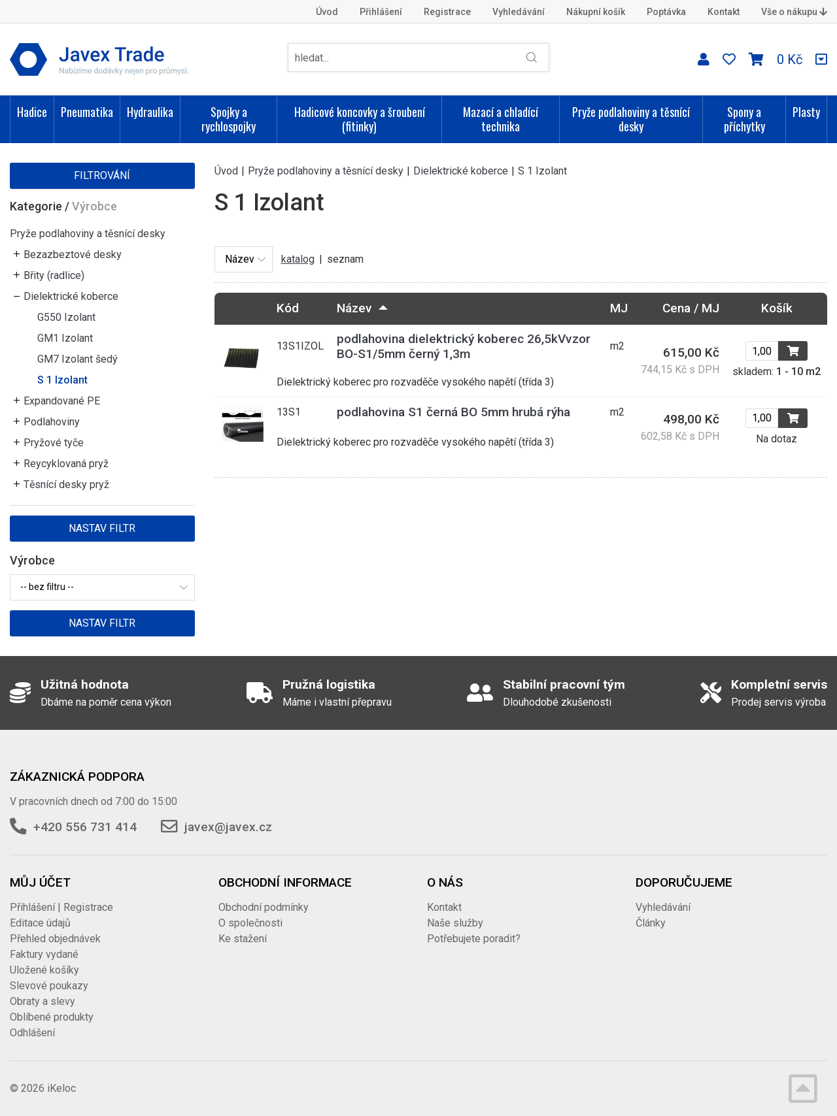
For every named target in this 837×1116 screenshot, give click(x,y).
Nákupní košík (595, 12)
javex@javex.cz (228, 826)
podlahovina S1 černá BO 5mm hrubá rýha (453, 411)
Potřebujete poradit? (474, 938)
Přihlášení (381, 12)
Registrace (447, 12)
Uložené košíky (44, 970)
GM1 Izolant (65, 338)
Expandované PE (62, 401)
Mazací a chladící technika (500, 119)
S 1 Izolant (62, 380)
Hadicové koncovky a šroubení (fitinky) (359, 119)
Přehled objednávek (55, 938)
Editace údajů (40, 923)
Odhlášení (32, 1032)
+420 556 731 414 (85, 826)
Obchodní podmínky (263, 907)
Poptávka (666, 12)
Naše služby (455, 923)
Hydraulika (150, 111)
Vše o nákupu (794, 12)
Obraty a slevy (42, 1001)
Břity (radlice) (54, 275)
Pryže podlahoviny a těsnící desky (631, 119)
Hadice (32, 111)
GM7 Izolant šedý (77, 359)
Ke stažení (242, 938)
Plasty (806, 111)
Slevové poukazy (49, 985)
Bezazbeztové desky (73, 254)
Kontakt (724, 12)
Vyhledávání (518, 12)
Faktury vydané (44, 954)
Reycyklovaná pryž (66, 463)
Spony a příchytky (744, 119)
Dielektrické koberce (71, 296)
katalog (298, 259)
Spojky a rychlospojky (228, 119)
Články (651, 923)
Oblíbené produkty (52, 1017)
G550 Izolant (66, 317)
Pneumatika (87, 111)
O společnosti (250, 923)
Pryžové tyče (54, 442)
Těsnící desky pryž (66, 484)
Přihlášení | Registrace (61, 907)
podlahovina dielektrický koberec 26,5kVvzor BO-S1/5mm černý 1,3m (463, 346)
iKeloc (61, 1088)
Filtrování (102, 175)
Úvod (327, 12)
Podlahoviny (52, 422)
